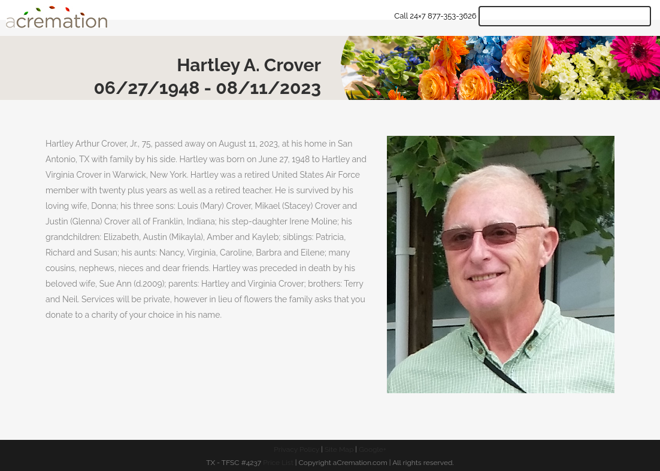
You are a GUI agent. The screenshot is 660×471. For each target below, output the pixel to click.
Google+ (372, 449)
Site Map (339, 449)
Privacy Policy (296, 449)
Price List (278, 462)
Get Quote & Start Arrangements (565, 16)
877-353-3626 (452, 15)
